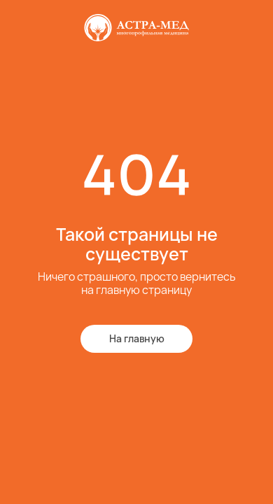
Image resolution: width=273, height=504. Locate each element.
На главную (136, 338)
